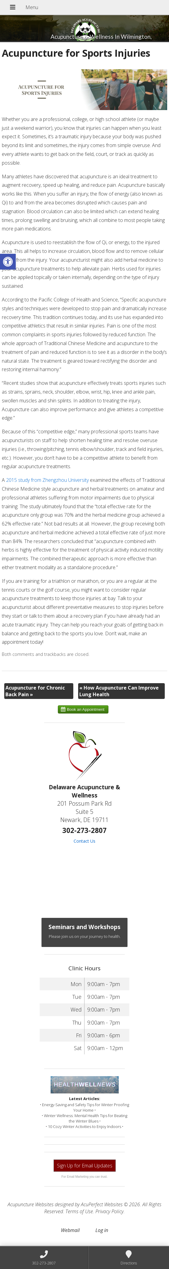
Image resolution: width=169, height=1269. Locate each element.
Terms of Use (79, 1211)
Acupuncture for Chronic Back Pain (35, 691)
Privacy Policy (109, 1211)
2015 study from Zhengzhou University (47, 480)
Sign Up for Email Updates (84, 1165)
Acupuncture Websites (31, 1204)
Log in (101, 1230)
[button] (8, 262)
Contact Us (84, 841)
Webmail (70, 1230)
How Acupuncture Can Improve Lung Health (119, 691)
